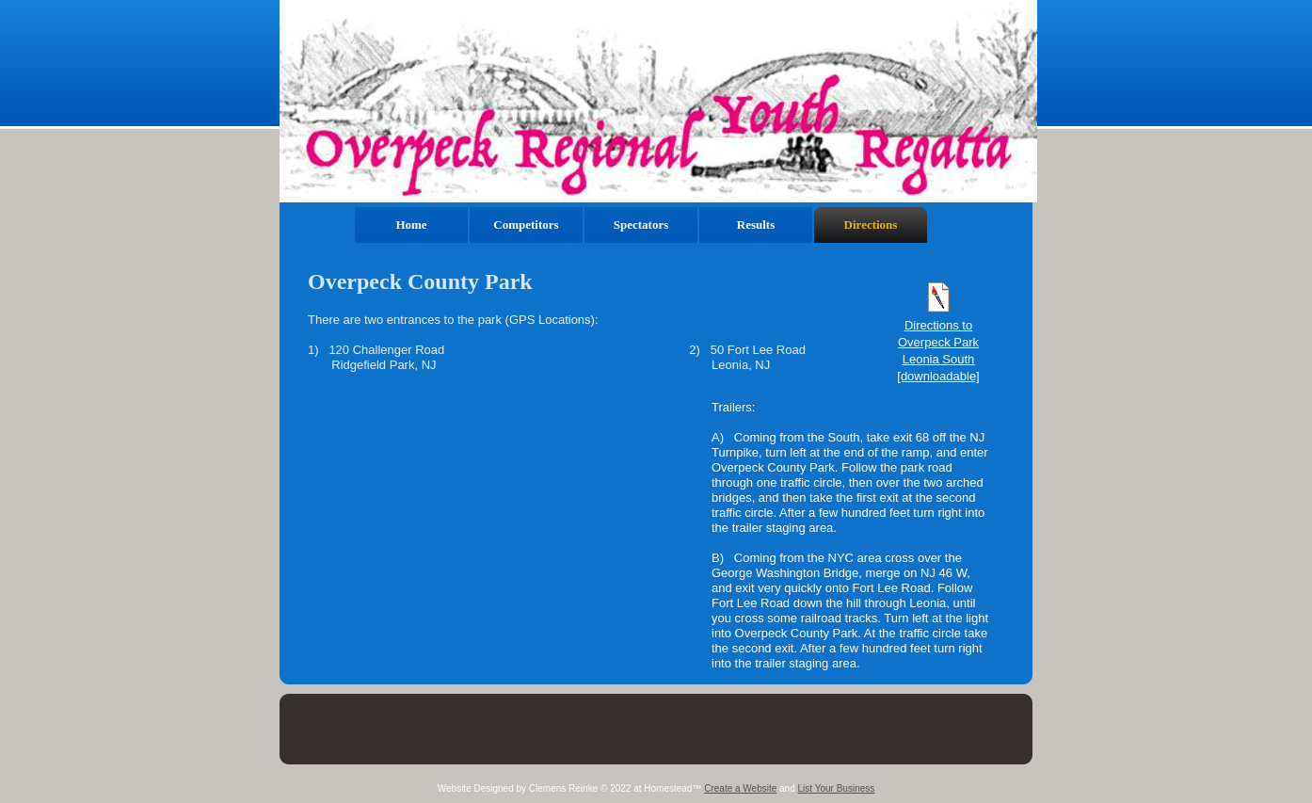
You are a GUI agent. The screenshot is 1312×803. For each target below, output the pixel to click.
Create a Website (740, 788)
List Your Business (836, 788)
